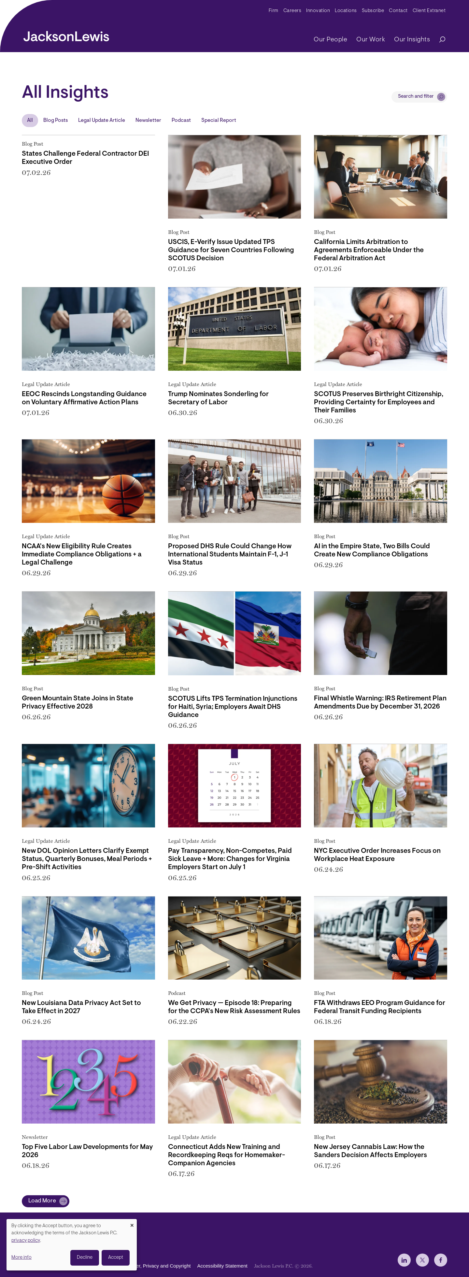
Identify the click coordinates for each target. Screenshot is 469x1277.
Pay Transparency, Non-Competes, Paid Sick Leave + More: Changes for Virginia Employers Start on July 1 (230, 859)
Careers (292, 10)
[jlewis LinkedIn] (404, 1260)
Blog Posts (55, 120)
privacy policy (25, 1240)
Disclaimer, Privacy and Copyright (154, 1266)
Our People (330, 39)
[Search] (439, 40)
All (30, 120)
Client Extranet (429, 10)
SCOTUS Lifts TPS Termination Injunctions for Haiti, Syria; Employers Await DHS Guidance (232, 707)
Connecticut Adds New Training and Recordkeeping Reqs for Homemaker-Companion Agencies (226, 1155)
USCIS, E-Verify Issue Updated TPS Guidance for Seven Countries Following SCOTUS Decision (231, 250)
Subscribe (373, 10)
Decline (84, 1257)
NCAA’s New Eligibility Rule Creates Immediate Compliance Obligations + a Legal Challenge (82, 554)
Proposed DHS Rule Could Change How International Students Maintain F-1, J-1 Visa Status (229, 554)
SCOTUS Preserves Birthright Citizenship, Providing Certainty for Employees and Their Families (378, 402)
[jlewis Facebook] (440, 1260)
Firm (273, 10)
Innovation (318, 10)
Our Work (370, 39)
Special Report (218, 120)
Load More (42, 1201)
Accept (115, 1257)
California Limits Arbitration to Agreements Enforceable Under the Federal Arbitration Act (369, 250)
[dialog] (72, 1244)
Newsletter (148, 120)
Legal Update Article (101, 120)
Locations (346, 10)
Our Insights (412, 39)
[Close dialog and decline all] (132, 1223)
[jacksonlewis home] (66, 34)
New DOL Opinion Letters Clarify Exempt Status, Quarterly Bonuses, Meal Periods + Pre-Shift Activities (87, 859)
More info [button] (21, 1257)
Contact (398, 10)
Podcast (181, 120)
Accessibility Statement (222, 1266)
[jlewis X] (422, 1260)
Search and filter (416, 96)
